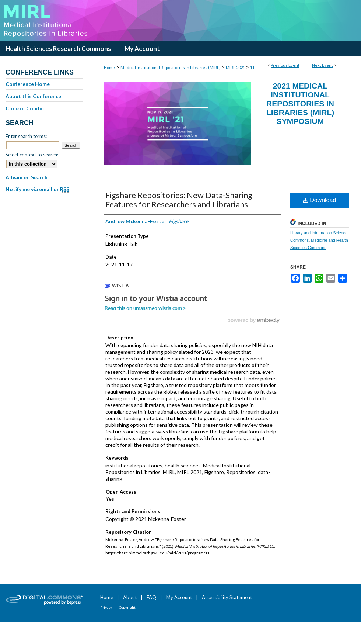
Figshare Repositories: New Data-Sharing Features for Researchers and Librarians (178, 199)
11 (252, 67)
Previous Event (285, 65)
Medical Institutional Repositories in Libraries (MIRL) (170, 67)
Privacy (106, 607)
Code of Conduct (27, 108)
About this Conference (33, 96)
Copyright (127, 607)
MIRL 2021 (236, 67)
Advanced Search (27, 177)
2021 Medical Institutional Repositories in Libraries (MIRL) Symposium (300, 103)
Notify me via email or (37, 189)
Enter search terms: (26, 136)
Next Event (322, 65)
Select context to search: (32, 155)
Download (319, 200)
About (130, 597)
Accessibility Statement (227, 597)
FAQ (151, 597)
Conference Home (28, 84)
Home (109, 67)
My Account (179, 597)
